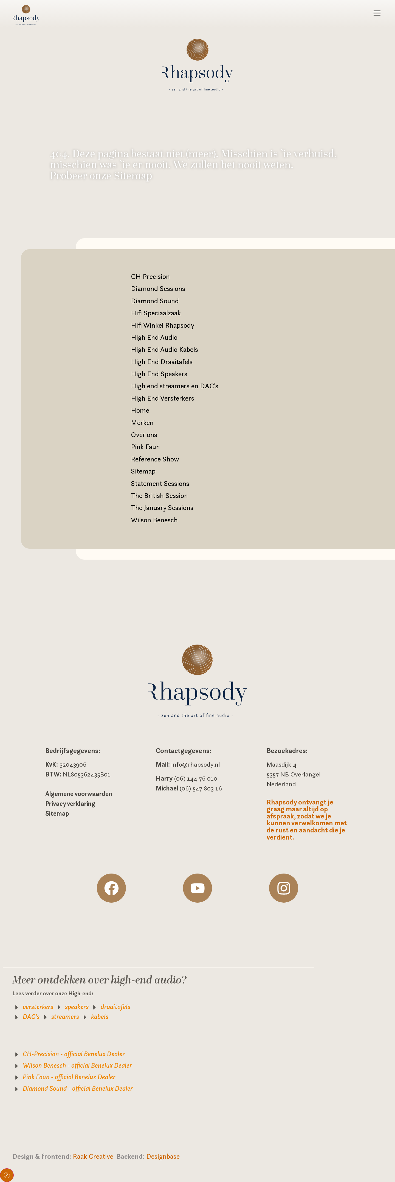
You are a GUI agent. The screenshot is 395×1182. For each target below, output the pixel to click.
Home (140, 410)
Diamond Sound (155, 300)
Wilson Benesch (154, 519)
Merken (142, 422)
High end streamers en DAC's (174, 385)
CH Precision (150, 276)
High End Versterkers (162, 398)
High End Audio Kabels (164, 349)
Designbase (163, 1156)
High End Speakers (159, 373)
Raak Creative (95, 1156)
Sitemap (143, 471)
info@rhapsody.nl (195, 764)
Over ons (144, 434)
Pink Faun (145, 446)
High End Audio (154, 337)
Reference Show (155, 459)
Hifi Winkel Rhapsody (162, 325)
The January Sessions (162, 507)
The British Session (159, 495)
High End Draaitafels (162, 361)
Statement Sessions (160, 483)
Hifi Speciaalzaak (156, 312)
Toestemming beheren (7, 1175)
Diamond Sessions (158, 288)
